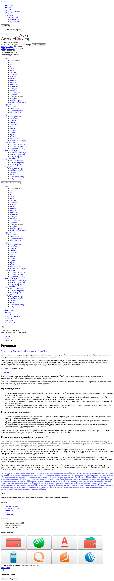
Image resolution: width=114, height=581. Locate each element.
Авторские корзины (17, 145)
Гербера (13, 120)
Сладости (13, 179)
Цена (40, 351)
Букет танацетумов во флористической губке (29, 489)
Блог (7, 512)
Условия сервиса (11, 506)
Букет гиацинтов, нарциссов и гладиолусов (33, 487)
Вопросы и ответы (12, 508)
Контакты (9, 16)
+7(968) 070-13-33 (7, 49)
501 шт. (12, 70)
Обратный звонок (39, 44)
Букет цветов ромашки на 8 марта (49, 485)
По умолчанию (6, 351)
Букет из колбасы (16, 161)
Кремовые (13, 86)
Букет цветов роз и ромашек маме (89, 483)
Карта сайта (9, 514)
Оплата (8, 8)
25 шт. (12, 64)
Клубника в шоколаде (18, 153)
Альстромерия (15, 116)
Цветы (7, 114)
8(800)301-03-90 (7, 47)
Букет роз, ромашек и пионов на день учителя (79, 485)
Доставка (8, 10)
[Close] (2, 570)
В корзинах (14, 98)
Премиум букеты (16, 110)
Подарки (8, 167)
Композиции (10, 142)
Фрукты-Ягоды (11, 151)
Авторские (14, 106)
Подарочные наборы (17, 177)
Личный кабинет (11, 18)
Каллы (12, 128)
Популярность (19, 351)
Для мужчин (10, 159)
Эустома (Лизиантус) (18, 140)
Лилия (12, 130)
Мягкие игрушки (16, 171)
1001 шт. (13, 72)
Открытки (13, 173)
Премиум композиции (18, 149)
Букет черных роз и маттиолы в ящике (64, 487)
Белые (12, 78)
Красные (13, 76)
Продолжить (5, 372)
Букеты (8, 104)
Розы (7, 58)
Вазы (12, 175)
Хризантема (14, 136)
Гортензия (13, 124)
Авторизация (15, 22)
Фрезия (12, 134)
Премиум (13, 94)
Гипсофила (14, 122)
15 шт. (12, 62)
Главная (8, 336)
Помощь (8, 14)
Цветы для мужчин (17, 163)
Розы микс (14, 84)
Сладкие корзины (16, 157)
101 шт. (12, 68)
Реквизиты (9, 510)
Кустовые (13, 90)
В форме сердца (16, 100)
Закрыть (4, 579)
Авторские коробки (17, 147)
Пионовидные (15, 92)
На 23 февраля (15, 165)
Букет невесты (15, 112)
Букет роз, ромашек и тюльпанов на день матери (57, 483)
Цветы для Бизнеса (12, 12)
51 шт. (12, 66)
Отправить (13, 579)
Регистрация (14, 20)
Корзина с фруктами (17, 155)
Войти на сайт (10, 322)
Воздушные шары (16, 169)
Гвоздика (13, 118)
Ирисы (12, 126)
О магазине (9, 6)
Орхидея (13, 132)
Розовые (13, 80)
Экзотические (15, 138)
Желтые (13, 82)
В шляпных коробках (18, 102)
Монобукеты (14, 108)
